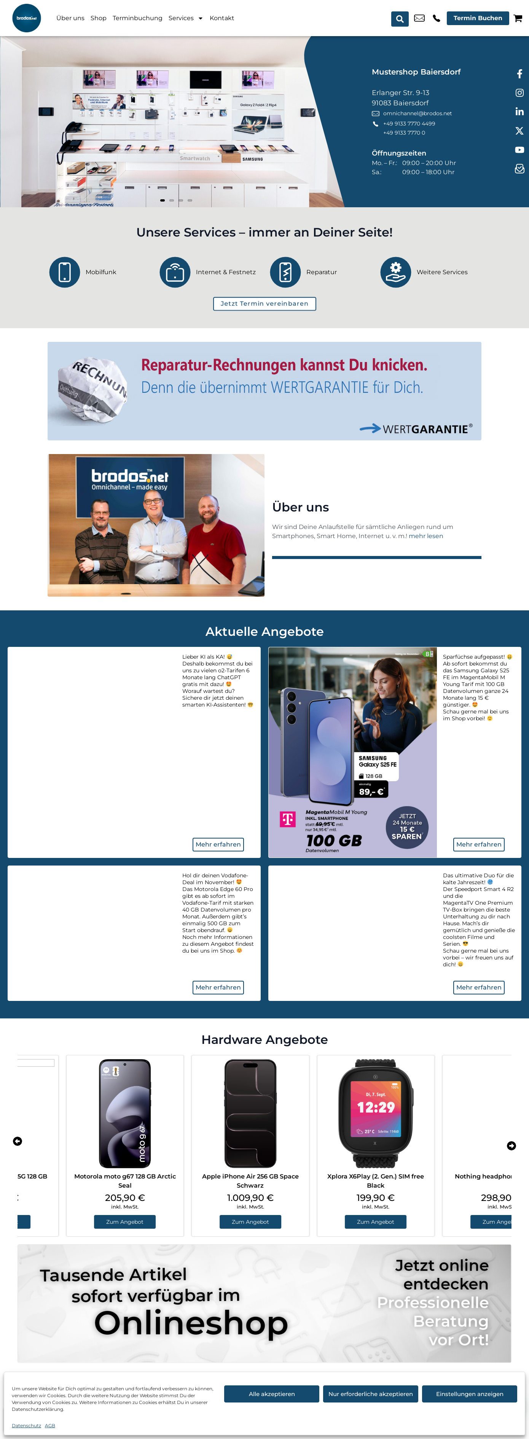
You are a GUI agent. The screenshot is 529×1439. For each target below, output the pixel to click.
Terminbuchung (138, 18)
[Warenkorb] (518, 18)
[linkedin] (519, 112)
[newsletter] (519, 169)
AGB (50, 1425)
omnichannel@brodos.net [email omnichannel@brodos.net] (419, 18)
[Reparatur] (319, 272)
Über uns (70, 18)
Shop (99, 18)
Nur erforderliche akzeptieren (370, 1394)
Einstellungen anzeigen (470, 1394)
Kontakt (222, 18)
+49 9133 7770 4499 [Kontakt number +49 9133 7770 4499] (436, 18)
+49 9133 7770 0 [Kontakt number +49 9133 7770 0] (404, 132)
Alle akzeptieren (272, 1394)
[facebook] (519, 74)
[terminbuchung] (264, 304)
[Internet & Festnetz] (209, 272)
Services (186, 18)
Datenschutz (26, 1425)
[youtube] (519, 150)
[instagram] (519, 93)
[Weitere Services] (430, 272)
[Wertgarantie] (264, 391)
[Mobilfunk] (99, 272)
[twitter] (519, 131)
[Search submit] (401, 18)
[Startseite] (26, 18)
